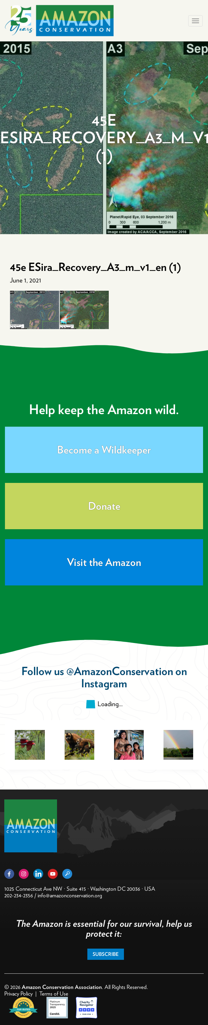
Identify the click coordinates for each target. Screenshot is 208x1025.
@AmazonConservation (119, 671)
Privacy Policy (18, 993)
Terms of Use (53, 993)
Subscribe (106, 954)
